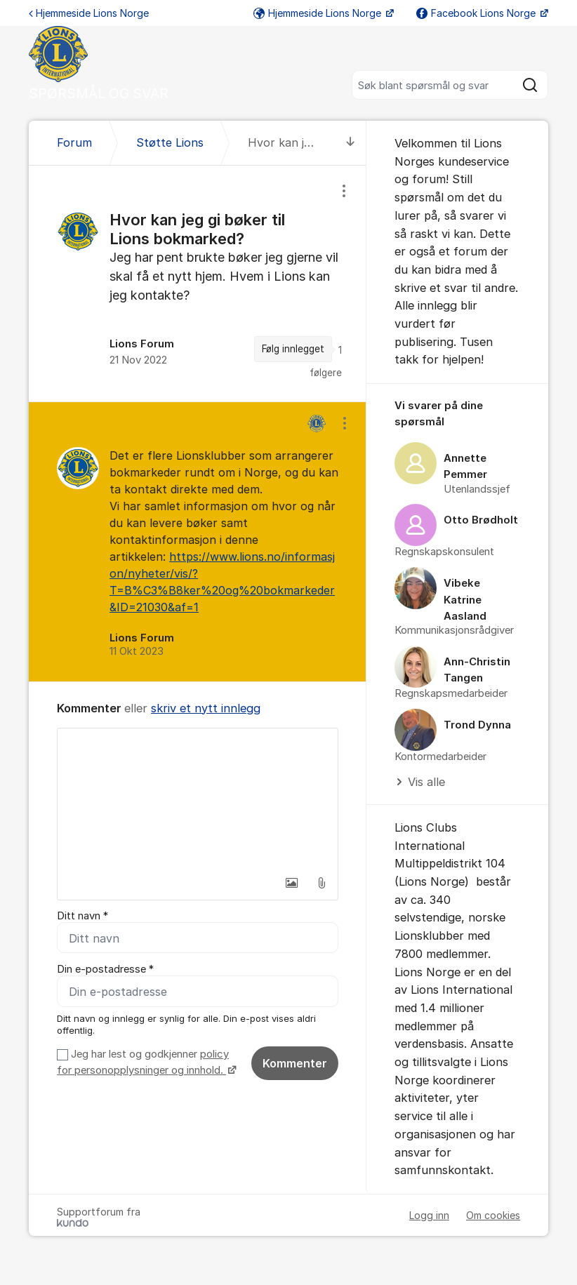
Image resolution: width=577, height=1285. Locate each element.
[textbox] (198, 798)
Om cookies (493, 1215)
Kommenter (295, 1063)
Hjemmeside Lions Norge (89, 13)
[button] (292, 883)
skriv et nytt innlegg (205, 708)
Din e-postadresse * (105, 969)
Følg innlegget (293, 348)
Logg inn (429, 1215)
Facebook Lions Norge (477, 13)
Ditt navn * (82, 916)
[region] (197, 283)
